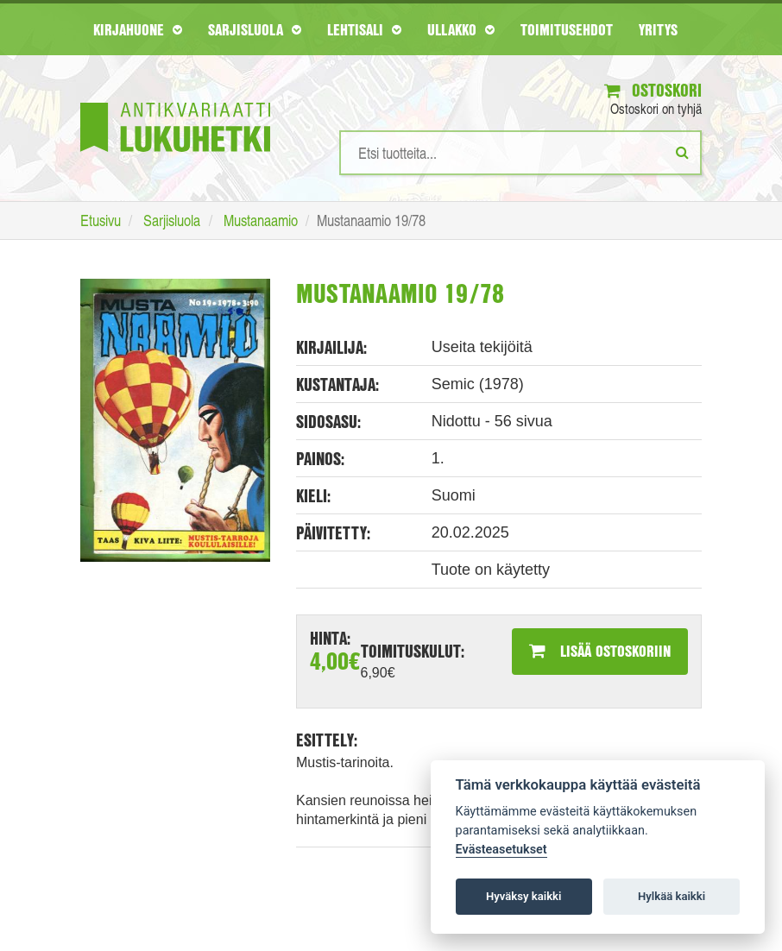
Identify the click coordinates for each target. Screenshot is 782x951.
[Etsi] (682, 152)
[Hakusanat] (520, 152)
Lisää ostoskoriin (600, 650)
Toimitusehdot (566, 29)
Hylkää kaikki (671, 896)
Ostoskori (653, 90)
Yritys (658, 29)
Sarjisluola (254, 29)
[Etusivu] (175, 101)
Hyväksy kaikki (523, 896)
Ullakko (461, 29)
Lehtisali (364, 29)
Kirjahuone (137, 29)
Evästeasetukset (501, 849)
